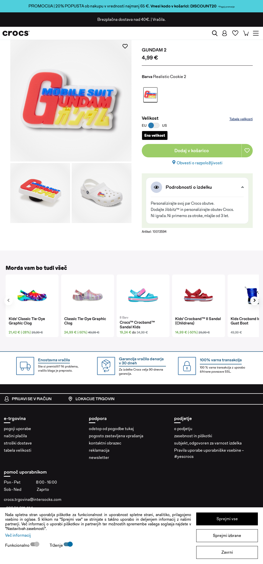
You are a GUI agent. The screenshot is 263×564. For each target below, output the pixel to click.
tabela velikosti (17, 450)
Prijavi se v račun (28, 398)
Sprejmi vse (227, 518)
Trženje (57, 545)
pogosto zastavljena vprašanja (116, 435)
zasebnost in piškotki (193, 435)
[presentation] (8, 300)
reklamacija (99, 450)
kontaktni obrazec (105, 443)
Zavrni (227, 552)
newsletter (99, 457)
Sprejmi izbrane (227, 535)
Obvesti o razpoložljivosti (199, 162)
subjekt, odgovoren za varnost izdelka (208, 443)
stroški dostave (18, 443)
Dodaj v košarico (191, 150)
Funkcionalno (17, 545)
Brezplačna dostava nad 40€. (123, 19)
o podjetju (183, 428)
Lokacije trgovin (91, 398)
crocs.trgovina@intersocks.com (32, 499)
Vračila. (159, 19)
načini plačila (15, 435)
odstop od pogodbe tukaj (111, 428)
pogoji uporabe (17, 428)
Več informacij (18, 535)
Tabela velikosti (241, 119)
